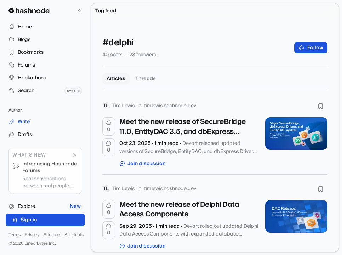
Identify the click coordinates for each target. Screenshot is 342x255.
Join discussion (142, 163)
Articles (116, 78)
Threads (145, 78)
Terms (14, 235)
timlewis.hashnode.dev (170, 105)
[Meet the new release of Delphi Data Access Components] (296, 216)
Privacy (32, 235)
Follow (311, 48)
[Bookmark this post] (320, 106)
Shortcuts (74, 235)
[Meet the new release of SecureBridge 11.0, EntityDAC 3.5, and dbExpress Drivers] (296, 133)
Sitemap (52, 235)
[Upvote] (108, 126)
